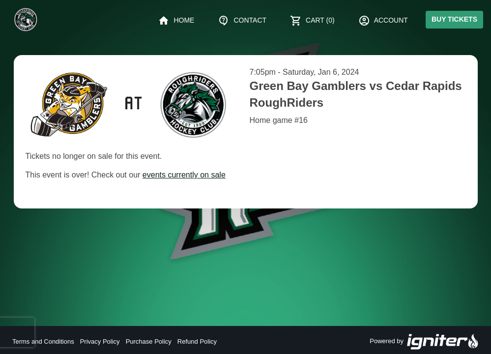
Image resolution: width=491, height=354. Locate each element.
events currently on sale (184, 175)
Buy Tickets (454, 19)
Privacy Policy (100, 341)
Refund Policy (197, 341)
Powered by (424, 342)
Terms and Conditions (43, 341)
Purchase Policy (149, 341)
